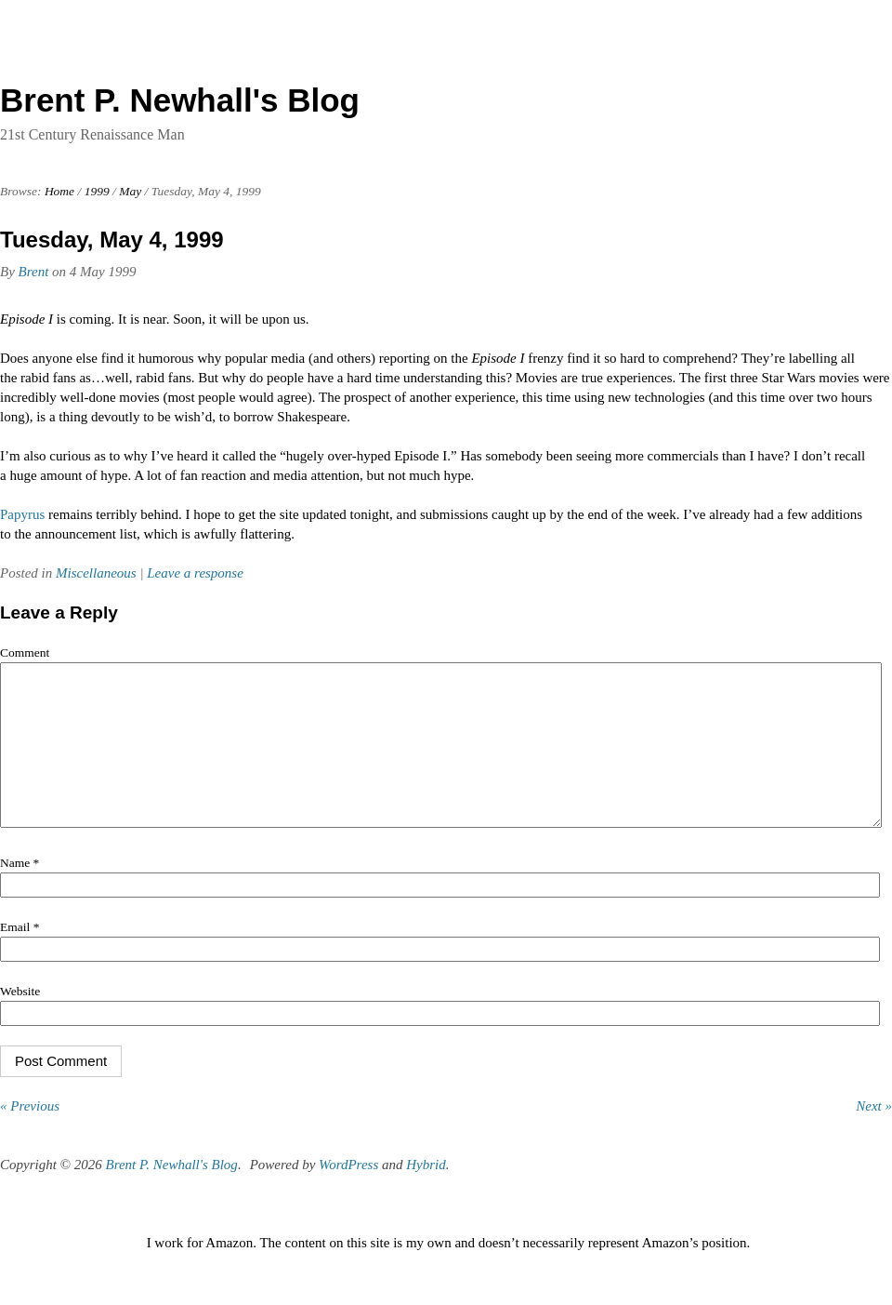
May (130, 191)
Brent (34, 271)
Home (59, 191)
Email (19, 955)
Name (19, 891)
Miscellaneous (96, 573)
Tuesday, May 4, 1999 (112, 239)
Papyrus (22, 514)
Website (20, 1019)
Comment (24, 652)
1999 (97, 191)
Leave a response (195, 573)
